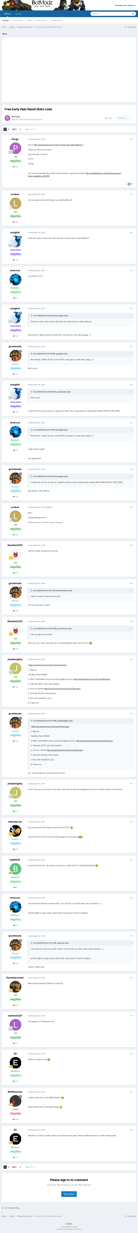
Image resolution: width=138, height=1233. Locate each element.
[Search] (103, 14)
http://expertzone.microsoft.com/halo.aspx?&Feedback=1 (58, 145)
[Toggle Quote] (32, 316)
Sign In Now (69, 1194)
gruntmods (15, 346)
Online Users (41, 20)
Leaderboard (56, 20)
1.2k (15, 687)
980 (15, 573)
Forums (5, 20)
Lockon (15, 194)
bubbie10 (15, 859)
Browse (7, 15)
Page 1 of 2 (30, 129)
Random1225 (15, 545)
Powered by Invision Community (69, 1229)
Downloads (18, 20)
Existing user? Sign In (125, 5)
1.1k (15, 1043)
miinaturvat (15, 821)
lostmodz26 (15, 1015)
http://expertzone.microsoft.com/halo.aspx (92, 679)
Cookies (69, 1224)
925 (15, 849)
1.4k (15, 167)
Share (108, 118)
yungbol (15, 232)
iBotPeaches (15, 1091)
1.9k (15, 222)
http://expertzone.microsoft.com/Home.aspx (48, 665)
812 (15, 1005)
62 (15, 298)
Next (14, 129)
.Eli (15, 1053)
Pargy (17, 116)
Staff (29, 20)
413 (15, 1081)
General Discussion (34, 119)
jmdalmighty (15, 659)
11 (15, 887)
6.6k (15, 1119)
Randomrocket (15, 977)
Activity (18, 14)
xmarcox (15, 270)
